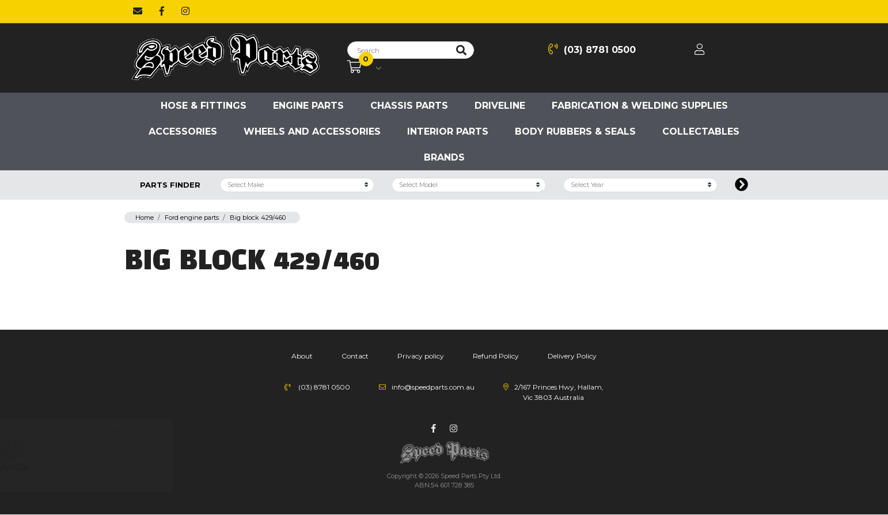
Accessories (183, 131)
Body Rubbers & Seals (575, 131)
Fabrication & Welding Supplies (640, 105)
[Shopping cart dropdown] (364, 67)
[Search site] (461, 50)
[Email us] (137, 11)
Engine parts (308, 105)
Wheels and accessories (312, 131)
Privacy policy (420, 356)
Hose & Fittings (203, 105)
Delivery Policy (572, 356)
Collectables (700, 131)
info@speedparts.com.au (433, 387)
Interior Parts (447, 131)
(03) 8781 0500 (592, 49)
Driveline (500, 105)
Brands (444, 157)
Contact (355, 356)
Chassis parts (409, 105)
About (302, 356)
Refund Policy (496, 356)
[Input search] (398, 50)
